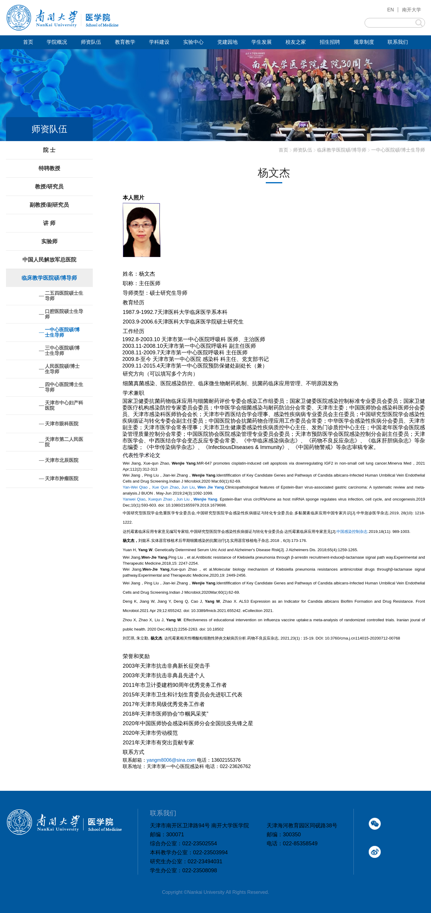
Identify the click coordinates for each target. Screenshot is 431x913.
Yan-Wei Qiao (135, 487)
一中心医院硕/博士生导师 (398, 149)
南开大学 (411, 9)
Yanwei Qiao (134, 499)
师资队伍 (302, 149)
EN (390, 9)
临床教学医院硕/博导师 (341, 149)
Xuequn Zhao (160, 499)
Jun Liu (188, 487)
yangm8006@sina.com (171, 760)
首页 (283, 149)
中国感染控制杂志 (352, 531)
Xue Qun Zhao (165, 487)
